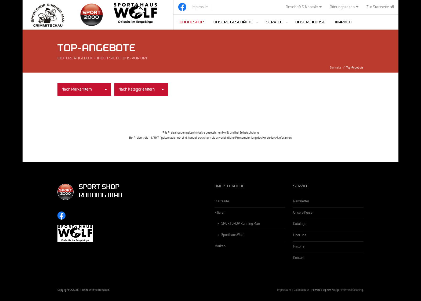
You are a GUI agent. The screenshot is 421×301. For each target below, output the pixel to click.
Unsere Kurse (310, 23)
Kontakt (298, 258)
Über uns (299, 236)
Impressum (284, 290)
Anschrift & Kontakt (304, 7)
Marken (343, 23)
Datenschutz (301, 290)
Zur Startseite (380, 7)
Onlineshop (192, 23)
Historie (298, 247)
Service (274, 23)
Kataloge (299, 224)
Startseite (335, 68)
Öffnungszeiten (344, 7)
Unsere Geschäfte (233, 23)
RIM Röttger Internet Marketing (344, 290)
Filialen (220, 213)
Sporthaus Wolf (232, 235)
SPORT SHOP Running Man (240, 224)
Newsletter (301, 202)
